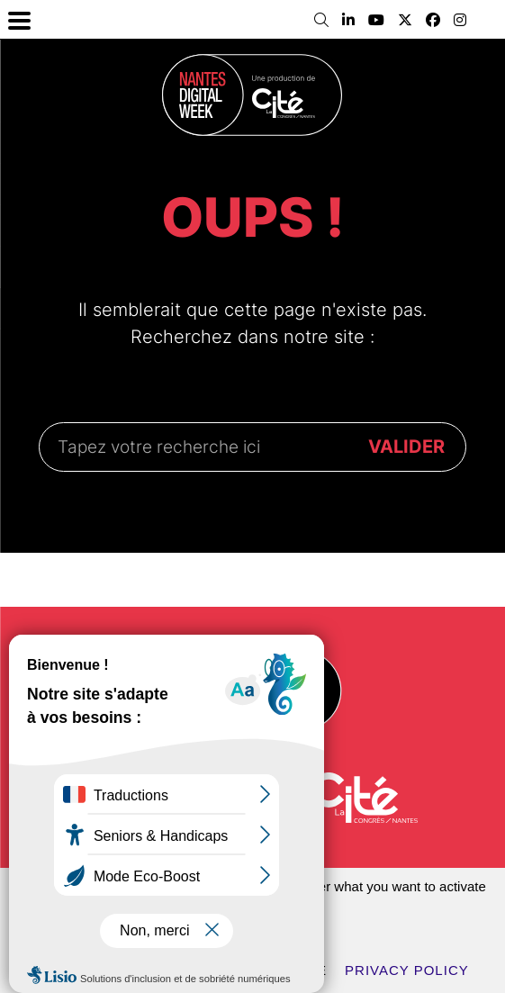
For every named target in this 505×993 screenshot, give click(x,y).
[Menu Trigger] (19, 19)
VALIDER (406, 446)
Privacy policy (407, 970)
